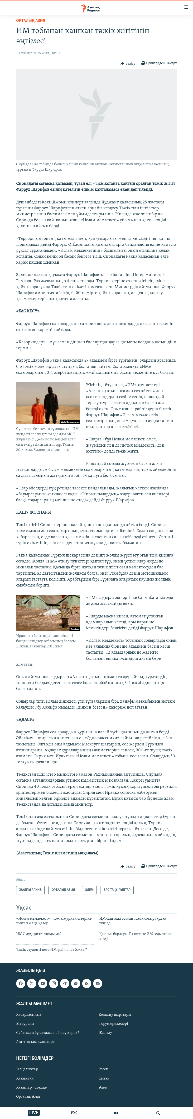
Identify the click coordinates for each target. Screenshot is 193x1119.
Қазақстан (25, 1078)
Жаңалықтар (27, 1069)
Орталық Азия (28, 1097)
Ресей (103, 1069)
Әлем (103, 1087)
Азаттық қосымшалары (35, 1042)
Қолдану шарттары (115, 1015)
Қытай (104, 1078)
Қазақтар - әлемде (31, 1087)
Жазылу (105, 1033)
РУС (74, 1113)
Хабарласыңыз (28, 1015)
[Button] (128, 63)
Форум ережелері (113, 1024)
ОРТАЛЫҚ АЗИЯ (30, 21)
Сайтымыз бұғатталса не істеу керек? (47, 1033)
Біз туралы (25, 1024)
